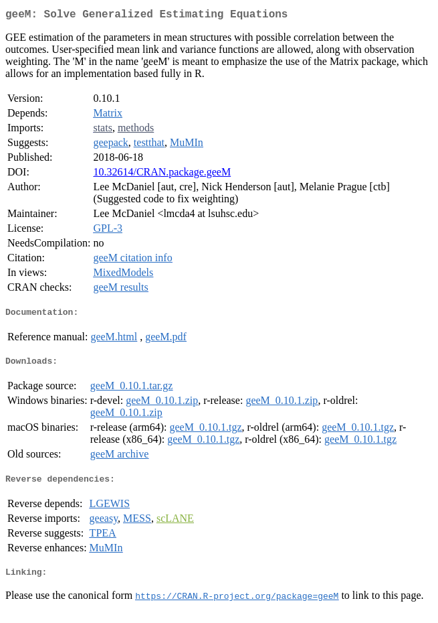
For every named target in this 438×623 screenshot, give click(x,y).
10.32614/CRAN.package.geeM (162, 174)
